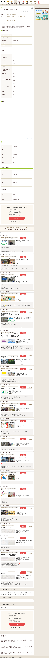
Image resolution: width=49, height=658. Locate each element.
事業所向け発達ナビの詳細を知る (42, 21)
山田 (9, 592)
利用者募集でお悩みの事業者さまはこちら (27, 11)
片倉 (14, 594)
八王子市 (3, 600)
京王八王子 (28, 592)
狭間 (9, 594)
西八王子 (3, 592)
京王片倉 (3, 594)
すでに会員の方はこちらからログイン (17, 221)
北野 (25, 594)
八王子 (21, 592)
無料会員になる (16, 218)
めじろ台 (15, 592)
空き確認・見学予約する (23, 238)
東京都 (3, 607)
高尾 (20, 594)
